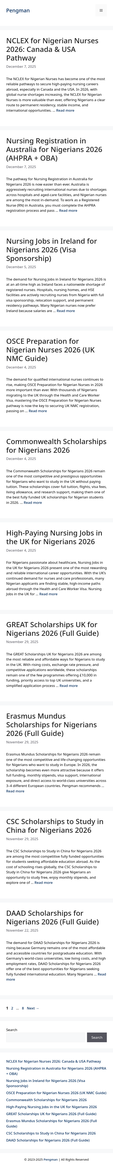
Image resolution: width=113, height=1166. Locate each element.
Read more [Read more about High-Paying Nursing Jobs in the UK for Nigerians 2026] (48, 594)
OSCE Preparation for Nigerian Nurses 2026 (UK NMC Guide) (50, 349)
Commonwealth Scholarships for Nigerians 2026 (56, 445)
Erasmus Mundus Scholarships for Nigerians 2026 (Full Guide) (51, 724)
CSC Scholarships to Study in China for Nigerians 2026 (55, 825)
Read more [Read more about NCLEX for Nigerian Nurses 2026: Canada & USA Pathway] (65, 110)
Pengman (18, 10)
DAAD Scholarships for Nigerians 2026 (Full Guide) (52, 917)
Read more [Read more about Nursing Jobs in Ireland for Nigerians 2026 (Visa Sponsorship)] (66, 310)
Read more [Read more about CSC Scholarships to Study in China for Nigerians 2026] (43, 882)
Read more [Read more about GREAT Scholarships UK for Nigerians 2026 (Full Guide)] (69, 685)
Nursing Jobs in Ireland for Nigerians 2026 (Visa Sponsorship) (51, 249)
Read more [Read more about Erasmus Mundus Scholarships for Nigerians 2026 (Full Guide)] (15, 791)
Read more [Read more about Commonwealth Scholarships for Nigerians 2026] (33, 502)
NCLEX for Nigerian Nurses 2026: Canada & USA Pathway (52, 49)
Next (33, 1008)
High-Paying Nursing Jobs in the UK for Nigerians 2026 (54, 537)
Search (11, 1029)
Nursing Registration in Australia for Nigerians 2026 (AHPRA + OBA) (54, 149)
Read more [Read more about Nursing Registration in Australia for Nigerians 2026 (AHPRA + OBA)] (68, 210)
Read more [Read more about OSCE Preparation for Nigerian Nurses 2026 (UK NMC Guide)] (38, 410)
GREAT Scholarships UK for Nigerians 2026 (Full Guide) (52, 629)
